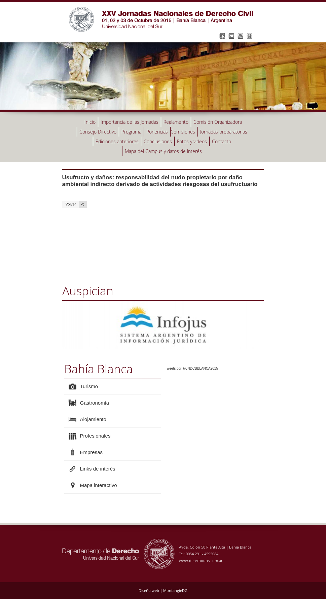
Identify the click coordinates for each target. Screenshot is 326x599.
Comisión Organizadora (217, 122)
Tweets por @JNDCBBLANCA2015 (191, 368)
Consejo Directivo (97, 131)
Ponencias (157, 131)
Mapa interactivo (98, 485)
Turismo (89, 386)
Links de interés (97, 469)
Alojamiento (93, 419)
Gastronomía (94, 403)
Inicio (90, 122)
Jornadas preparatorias (223, 131)
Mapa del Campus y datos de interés (163, 151)
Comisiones (183, 131)
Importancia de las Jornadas (129, 122)
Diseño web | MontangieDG (163, 590)
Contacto (221, 141)
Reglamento (176, 122)
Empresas (91, 452)
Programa (131, 131)
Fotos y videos (192, 141)
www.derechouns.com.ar (200, 560)
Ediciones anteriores (117, 141)
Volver (76, 204)
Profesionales (95, 436)
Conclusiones (158, 141)
